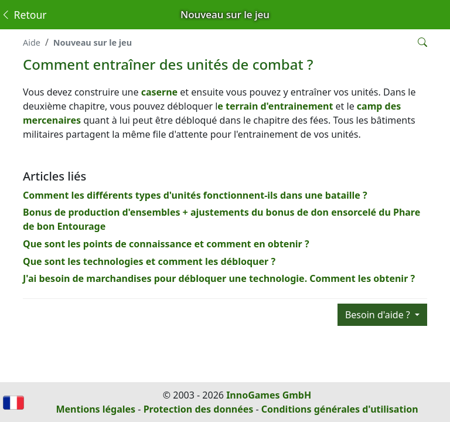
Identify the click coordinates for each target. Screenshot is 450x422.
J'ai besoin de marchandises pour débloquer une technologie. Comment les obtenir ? (219, 278)
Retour (24, 15)
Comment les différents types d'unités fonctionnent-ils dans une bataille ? (195, 195)
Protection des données (199, 409)
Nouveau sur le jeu (92, 42)
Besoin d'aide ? (378, 314)
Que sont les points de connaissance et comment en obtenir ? (166, 243)
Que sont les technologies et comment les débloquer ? (149, 261)
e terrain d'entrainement (275, 106)
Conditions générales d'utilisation (339, 409)
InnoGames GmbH (268, 395)
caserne (160, 92)
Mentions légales (95, 409)
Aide (31, 42)
